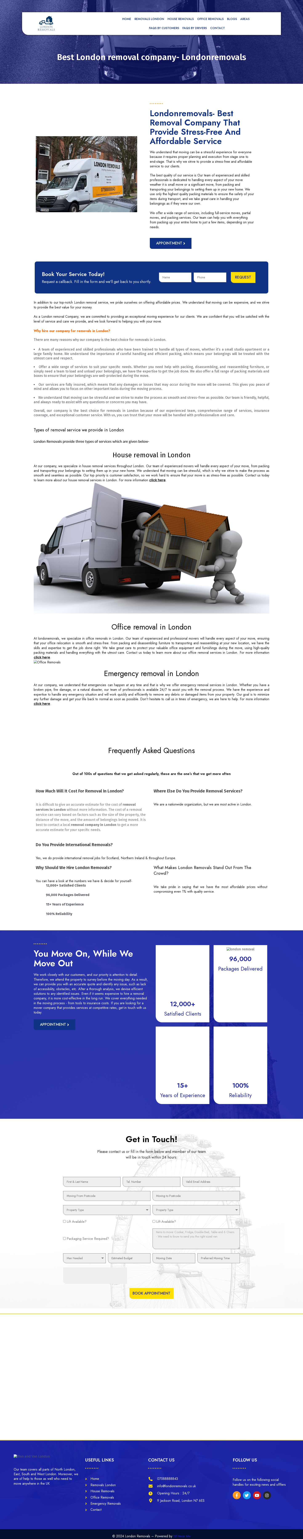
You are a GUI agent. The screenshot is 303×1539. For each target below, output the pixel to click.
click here (157, 479)
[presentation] (95, 1262)
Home (126, 19)
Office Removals (210, 19)
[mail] (153, 5)
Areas (246, 19)
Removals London (149, 19)
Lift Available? (76, 1205)
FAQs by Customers (164, 28)
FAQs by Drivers (194, 28)
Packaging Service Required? (88, 1224)
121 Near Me (182, 1532)
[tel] (193, 5)
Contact (217, 28)
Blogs (232, 19)
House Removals (180, 19)
